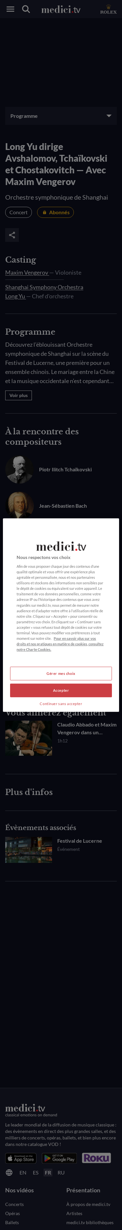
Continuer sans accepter (61, 704)
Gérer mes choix (61, 673)
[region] (61, 615)
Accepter (61, 690)
